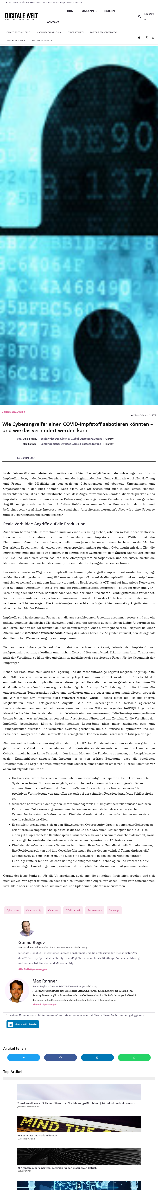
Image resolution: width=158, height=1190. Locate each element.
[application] (96, 11)
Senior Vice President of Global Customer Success (48, 951)
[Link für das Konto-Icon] (150, 18)
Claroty (112, 442)
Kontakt (53, 25)
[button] (139, 18)
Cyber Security (70, 35)
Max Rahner (30, 447)
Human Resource (14, 43)
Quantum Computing (17, 35)
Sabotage (123, 914)
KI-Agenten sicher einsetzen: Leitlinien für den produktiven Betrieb (57, 1179)
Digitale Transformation (96, 35)
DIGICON (110, 12)
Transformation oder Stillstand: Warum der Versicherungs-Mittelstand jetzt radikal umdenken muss (76, 1114)
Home (72, 12)
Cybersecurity (36, 914)
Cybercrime (13, 914)
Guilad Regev (31, 442)
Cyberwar (57, 914)
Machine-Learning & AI (45, 35)
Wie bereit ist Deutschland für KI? (37, 1146)
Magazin (90, 11)
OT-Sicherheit (79, 914)
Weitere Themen (38, 43)
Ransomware (102, 914)
